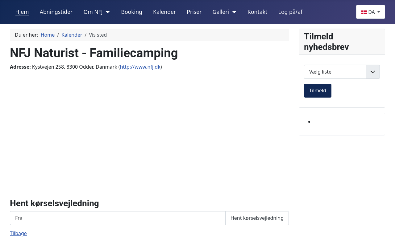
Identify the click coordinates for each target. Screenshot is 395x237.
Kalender (164, 11)
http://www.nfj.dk (140, 66)
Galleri (221, 11)
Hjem (22, 11)
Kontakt (257, 11)
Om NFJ (92, 11)
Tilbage (18, 233)
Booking (131, 11)
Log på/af (290, 11)
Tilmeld (317, 90)
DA (368, 12)
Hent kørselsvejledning (257, 218)
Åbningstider (56, 11)
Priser (194, 11)
